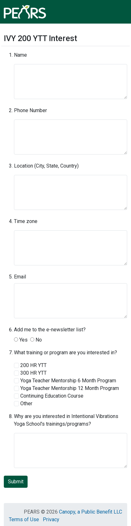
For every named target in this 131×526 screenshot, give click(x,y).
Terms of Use (24, 519)
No (36, 340)
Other (23, 403)
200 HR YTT (30, 365)
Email (20, 277)
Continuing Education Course (48, 396)
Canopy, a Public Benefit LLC (90, 512)
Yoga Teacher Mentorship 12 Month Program (66, 388)
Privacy (51, 519)
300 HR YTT (30, 373)
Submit (15, 482)
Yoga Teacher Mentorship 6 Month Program (65, 381)
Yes (21, 340)
